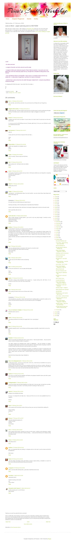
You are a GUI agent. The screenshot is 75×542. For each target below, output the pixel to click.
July (57, 230)
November (58, 223)
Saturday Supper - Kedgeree (62, 287)
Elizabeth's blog (30, 28)
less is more (15, 92)
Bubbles (10, 227)
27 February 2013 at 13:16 (16, 317)
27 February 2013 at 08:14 (19, 200)
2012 (56, 311)
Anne (9, 429)
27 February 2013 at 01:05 (17, 101)
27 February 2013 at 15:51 (18, 373)
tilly (9, 257)
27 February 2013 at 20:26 (16, 429)
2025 (56, 198)
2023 (56, 202)
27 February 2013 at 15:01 (18, 337)
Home (7, 19)
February (58, 239)
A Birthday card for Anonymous (62, 253)
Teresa (9, 439)
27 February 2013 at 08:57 (15, 257)
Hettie (9, 317)
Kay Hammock (11, 130)
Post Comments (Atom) (15, 527)
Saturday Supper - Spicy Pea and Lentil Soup (62, 304)
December (58, 221)
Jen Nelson (10, 475)
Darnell (10, 117)
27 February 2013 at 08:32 (17, 227)
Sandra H (10, 373)
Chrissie (10, 418)
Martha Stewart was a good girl (62, 289)
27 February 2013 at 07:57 (16, 171)
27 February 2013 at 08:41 (15, 246)
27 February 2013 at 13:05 (27, 309)
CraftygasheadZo (12, 382)
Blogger (49, 538)
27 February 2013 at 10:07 (15, 289)
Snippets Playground (18, 19)
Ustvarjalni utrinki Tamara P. (14, 488)
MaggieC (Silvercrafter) (13, 108)
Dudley (36, 19)
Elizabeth (10, 337)
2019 (56, 209)
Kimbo (9, 154)
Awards (29, 19)
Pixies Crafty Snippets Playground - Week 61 (61, 251)
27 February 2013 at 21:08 (17, 439)
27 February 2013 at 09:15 (16, 266)
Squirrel (10, 391)
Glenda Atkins (11, 144)
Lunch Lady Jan (11, 215)
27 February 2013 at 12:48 (19, 297)
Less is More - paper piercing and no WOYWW (62, 243)
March (57, 237)
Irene (9, 326)
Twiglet (10, 191)
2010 (56, 315)
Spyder (10, 278)
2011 (56, 313)
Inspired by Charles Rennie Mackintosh (61, 298)
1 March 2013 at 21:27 (25, 488)
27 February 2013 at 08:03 (17, 191)
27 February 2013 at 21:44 (18, 447)
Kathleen (10, 447)
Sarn (9, 266)
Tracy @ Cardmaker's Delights (15, 309)
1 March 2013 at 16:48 (18, 475)
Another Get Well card (60, 255)
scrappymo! (11, 467)
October (58, 225)
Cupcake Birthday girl (60, 280)
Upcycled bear (59, 291)
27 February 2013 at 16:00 (21, 382)
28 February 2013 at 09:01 (19, 467)
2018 (56, 211)
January (58, 309)
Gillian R (10, 183)
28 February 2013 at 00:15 (17, 458)
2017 (56, 212)
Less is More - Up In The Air (61, 264)
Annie (9, 171)
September (58, 226)
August (57, 228)
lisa (9, 246)
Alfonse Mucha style (60, 269)
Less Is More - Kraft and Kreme (62, 295)
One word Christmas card (61, 240)
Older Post (48, 521)
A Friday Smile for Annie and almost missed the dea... (61, 307)
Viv (9, 289)
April (57, 235)
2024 (56, 200)
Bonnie (10, 458)
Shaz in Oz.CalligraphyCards (14, 360)
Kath (9, 162)
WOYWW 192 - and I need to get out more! (62, 294)
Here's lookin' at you (60, 278)
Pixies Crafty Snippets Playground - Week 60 (61, 267)
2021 (56, 205)
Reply (9, 104)
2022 (56, 203)
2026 (56, 196)
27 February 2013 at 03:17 (17, 117)
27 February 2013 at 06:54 (17, 154)
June (57, 232)
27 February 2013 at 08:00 (18, 183)
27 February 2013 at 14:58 (16, 326)
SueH (9, 405)
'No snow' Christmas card (61, 270)
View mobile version (28, 524)
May (57, 234)
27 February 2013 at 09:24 (17, 278)
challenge (10, 92)
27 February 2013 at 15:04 (26, 360)
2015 (56, 216)
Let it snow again (59, 256)
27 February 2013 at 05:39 (20, 144)
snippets (19, 92)
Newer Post (8, 521)
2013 (56, 219)
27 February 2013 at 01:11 (24, 108)
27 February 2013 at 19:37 (17, 418)
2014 (56, 218)
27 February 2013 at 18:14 (16, 405)
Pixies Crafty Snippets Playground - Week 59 (61, 282)
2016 (56, 214)
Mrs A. (9, 101)
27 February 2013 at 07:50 (16, 162)
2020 (56, 207)
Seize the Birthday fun (60, 245)
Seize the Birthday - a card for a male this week (62, 262)
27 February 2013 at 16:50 (17, 391)
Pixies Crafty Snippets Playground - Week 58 (61, 301)
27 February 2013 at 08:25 (21, 215)
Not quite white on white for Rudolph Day (61, 248)
